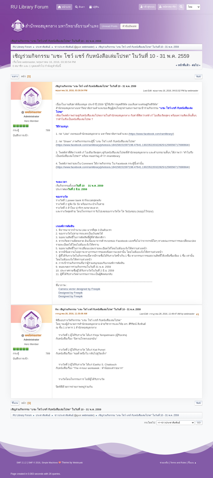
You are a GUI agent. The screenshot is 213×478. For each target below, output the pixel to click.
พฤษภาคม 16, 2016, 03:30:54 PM (71, 90)
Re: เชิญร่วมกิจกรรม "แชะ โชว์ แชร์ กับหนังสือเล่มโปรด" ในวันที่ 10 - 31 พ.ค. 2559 (98, 309)
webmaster (88, 47)
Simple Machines (50, 462)
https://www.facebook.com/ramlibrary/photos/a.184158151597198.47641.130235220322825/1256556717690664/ (123, 144)
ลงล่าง (15, 76)
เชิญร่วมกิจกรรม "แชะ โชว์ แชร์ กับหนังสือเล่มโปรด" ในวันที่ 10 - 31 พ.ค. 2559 (95, 86)
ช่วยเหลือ (164, 462)
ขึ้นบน (15, 403)
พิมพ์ (198, 76)
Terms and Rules (178, 462)
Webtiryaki (78, 462)
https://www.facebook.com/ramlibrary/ (151, 133)
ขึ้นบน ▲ (192, 462)
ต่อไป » (196, 65)
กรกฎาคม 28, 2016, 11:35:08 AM (71, 313)
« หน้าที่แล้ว (182, 65)
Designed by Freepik (71, 292)
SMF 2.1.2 (22, 462)
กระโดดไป (149, 422)
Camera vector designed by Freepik (79, 288)
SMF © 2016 (34, 462)
